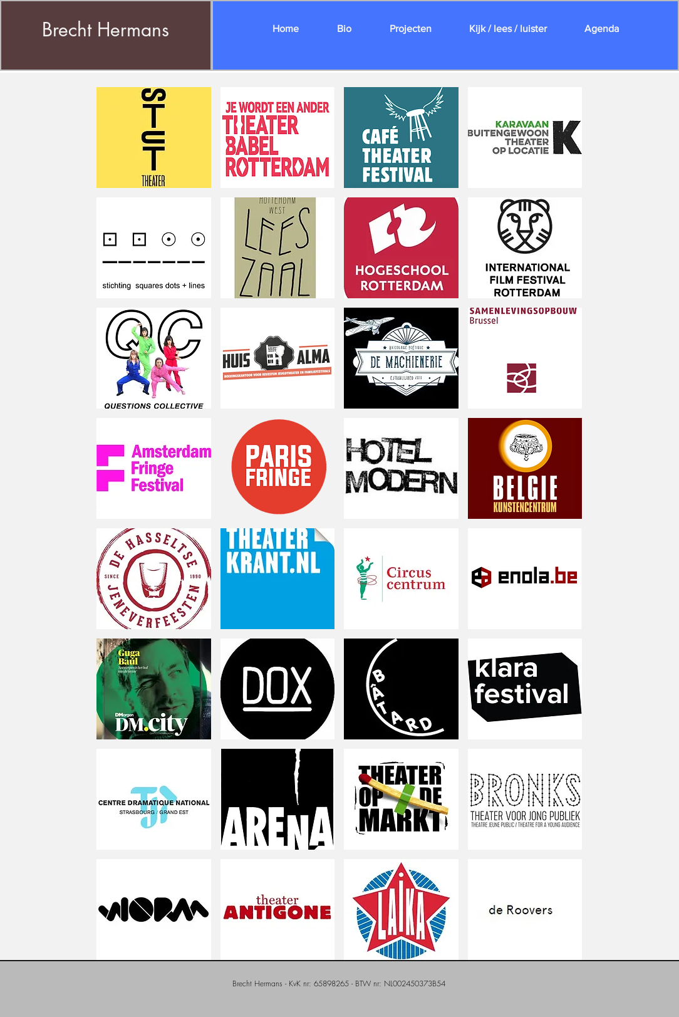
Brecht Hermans (105, 29)
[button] (153, 137)
